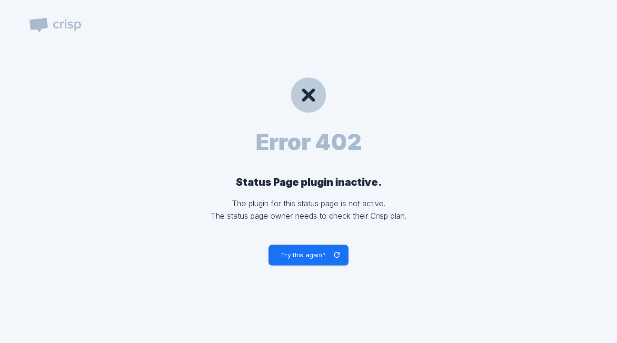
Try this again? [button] (303, 255)
